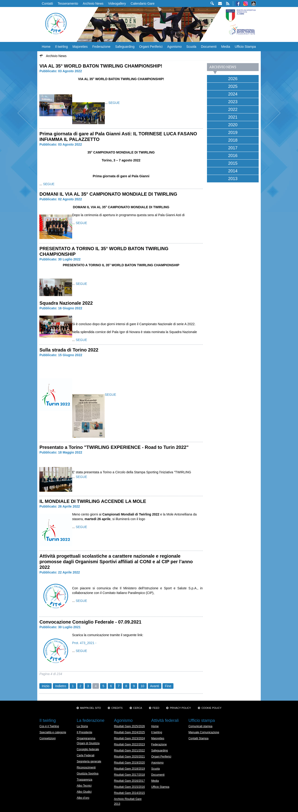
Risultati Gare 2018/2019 (129, 768)
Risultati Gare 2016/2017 (129, 780)
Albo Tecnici (84, 785)
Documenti (209, 46)
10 (142, 686)
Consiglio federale (88, 749)
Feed (155, 707)
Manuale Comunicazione (203, 732)
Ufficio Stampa (245, 46)
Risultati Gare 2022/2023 (129, 744)
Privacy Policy (180, 707)
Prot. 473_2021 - (84, 643)
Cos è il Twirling (49, 726)
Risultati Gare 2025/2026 (129, 726)
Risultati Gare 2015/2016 (129, 786)
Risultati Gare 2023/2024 (129, 738)
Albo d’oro (83, 797)
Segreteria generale (89, 761)
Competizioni (47, 738)
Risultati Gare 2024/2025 (129, 732)
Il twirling (61, 46)
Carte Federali (85, 755)
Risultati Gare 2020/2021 (129, 756)
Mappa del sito (90, 707)
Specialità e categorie (52, 732)
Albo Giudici (84, 791)
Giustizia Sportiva (87, 773)
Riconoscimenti (86, 767)
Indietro (60, 686)
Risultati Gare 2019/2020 (129, 762)
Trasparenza (84, 779)
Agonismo (174, 46)
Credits (116, 707)
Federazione (101, 46)
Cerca (137, 707)
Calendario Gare (143, 3)
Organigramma (86, 738)
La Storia (82, 726)
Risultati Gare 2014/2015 (129, 793)
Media (225, 46)
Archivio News (93, 3)
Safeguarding (124, 46)
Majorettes (80, 46)
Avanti (154, 686)
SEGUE (114, 103)
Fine (168, 686)
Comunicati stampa (200, 726)
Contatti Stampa (198, 738)
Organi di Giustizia (88, 743)
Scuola (191, 46)
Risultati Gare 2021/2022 (129, 750)
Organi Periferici (151, 46)
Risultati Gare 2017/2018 (129, 774)
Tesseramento (68, 3)
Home (46, 46)
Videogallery (117, 3)
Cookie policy (211, 707)
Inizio (45, 686)
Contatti (47, 3)
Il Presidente (84, 732)
